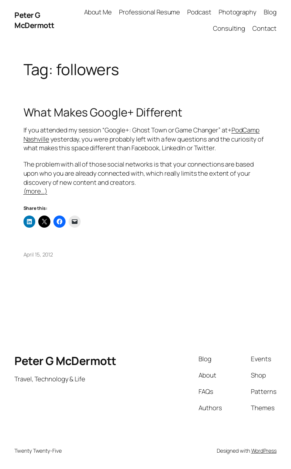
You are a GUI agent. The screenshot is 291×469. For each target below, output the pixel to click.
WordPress (264, 450)
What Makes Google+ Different (102, 112)
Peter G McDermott (34, 20)
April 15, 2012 (38, 254)
